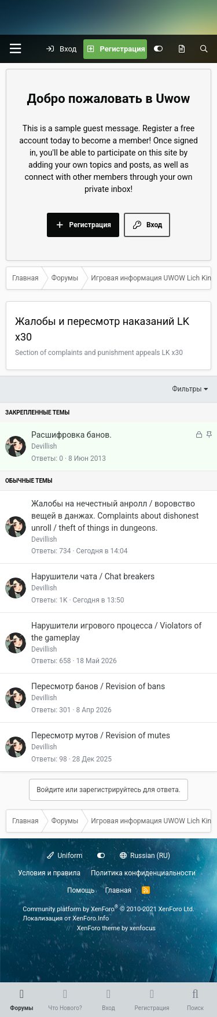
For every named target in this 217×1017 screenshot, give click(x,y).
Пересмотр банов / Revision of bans (98, 686)
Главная (118, 890)
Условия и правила (49, 873)
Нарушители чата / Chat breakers (93, 576)
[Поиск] (204, 49)
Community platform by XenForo (108, 909)
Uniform (65, 856)
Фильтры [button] (187, 389)
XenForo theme (98, 928)
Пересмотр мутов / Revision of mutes (100, 735)
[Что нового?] (181, 49)
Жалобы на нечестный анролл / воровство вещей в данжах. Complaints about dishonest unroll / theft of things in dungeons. (114, 515)
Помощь (81, 890)
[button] (15, 49)
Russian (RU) (145, 856)
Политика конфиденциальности (143, 873)
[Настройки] (158, 49)
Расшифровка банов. (71, 434)
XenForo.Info (90, 918)
